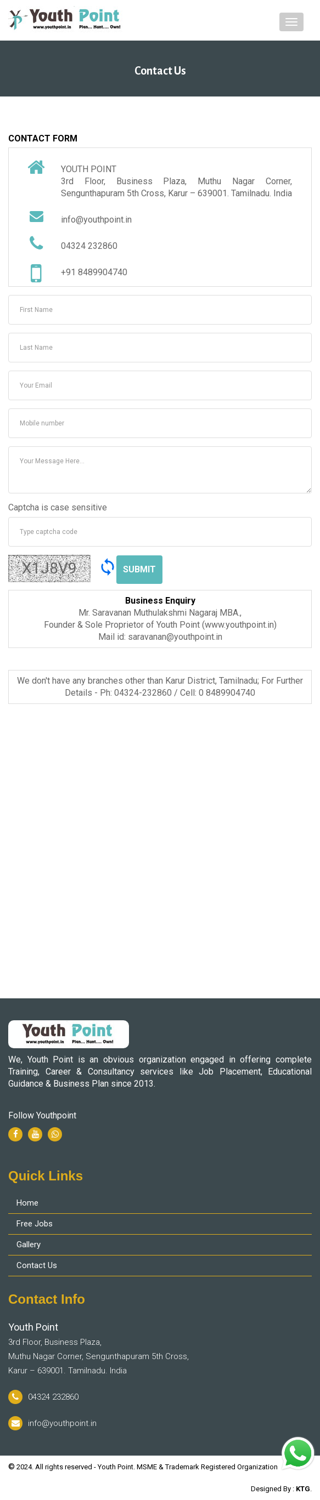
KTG (303, 1489)
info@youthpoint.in (52, 1423)
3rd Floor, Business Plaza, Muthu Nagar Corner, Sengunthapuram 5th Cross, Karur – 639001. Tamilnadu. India (98, 1348)
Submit (139, 569)
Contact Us (36, 1265)
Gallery (28, 1244)
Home (27, 1203)
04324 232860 (43, 1397)
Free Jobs (34, 1224)
